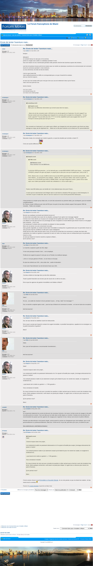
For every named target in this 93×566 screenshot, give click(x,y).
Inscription (81, 37)
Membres (74, 37)
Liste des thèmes (16, 35)
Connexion (89, 37)
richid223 (28, 408)
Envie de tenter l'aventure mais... (14, 42)
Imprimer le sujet (87, 35)
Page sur (84, 45)
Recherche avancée (87, 27)
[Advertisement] (46, 510)
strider (27, 50)
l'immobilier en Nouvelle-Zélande (49, 480)
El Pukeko (28, 432)
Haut (91, 94)
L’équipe (46, 539)
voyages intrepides (34, 486)
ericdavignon (29, 99)
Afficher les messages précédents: (32, 489)
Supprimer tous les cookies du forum (58, 539)
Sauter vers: (56, 528)
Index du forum (7, 35)
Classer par (58, 489)
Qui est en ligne (5, 532)
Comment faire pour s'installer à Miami (32, 35)
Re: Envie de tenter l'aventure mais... (37, 49)
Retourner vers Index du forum (9, 527)
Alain (27, 245)
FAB (27, 294)
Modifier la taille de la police (90, 35)
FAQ (69, 37)
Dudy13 (27, 212)
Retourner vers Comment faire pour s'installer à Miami (15, 526)
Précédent (4, 489)
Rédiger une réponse (5, 45)
